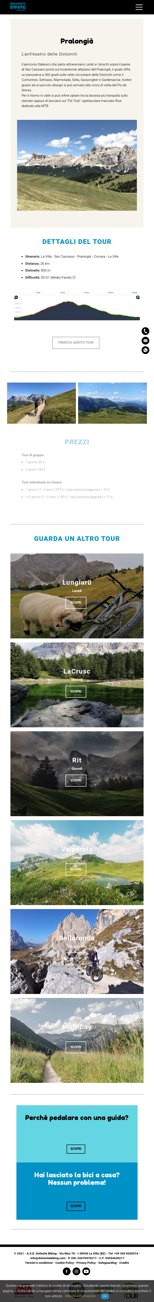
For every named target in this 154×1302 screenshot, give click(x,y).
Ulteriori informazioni (80, 1296)
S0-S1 (45, 277)
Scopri (75, 602)
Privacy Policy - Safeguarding (97, 1263)
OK (105, 1296)
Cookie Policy (64, 1263)
